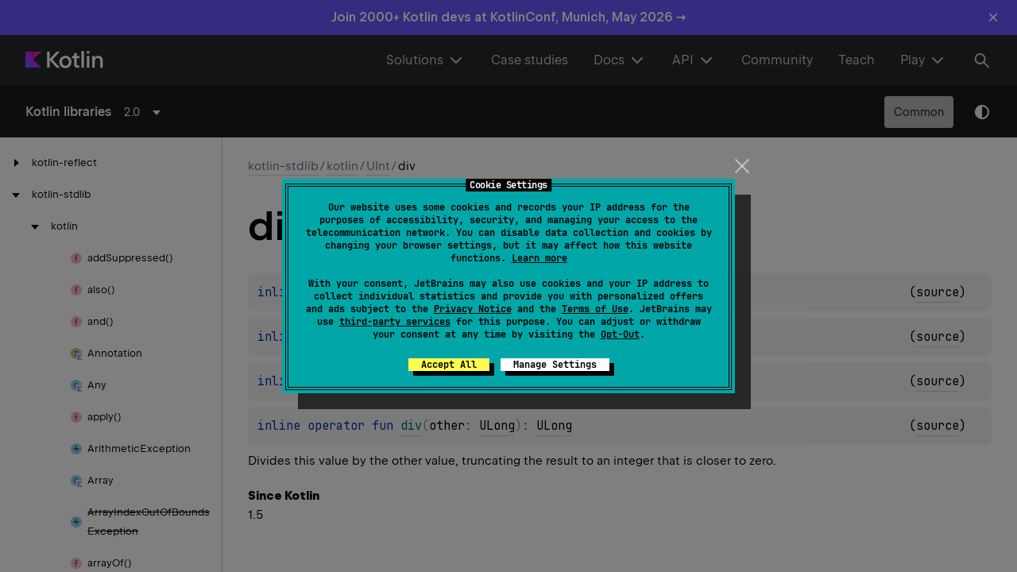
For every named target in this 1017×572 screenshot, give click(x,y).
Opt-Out (620, 334)
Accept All (449, 364)
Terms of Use (595, 309)
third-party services (394, 321)
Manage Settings (555, 364)
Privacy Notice (473, 309)
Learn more (539, 258)
